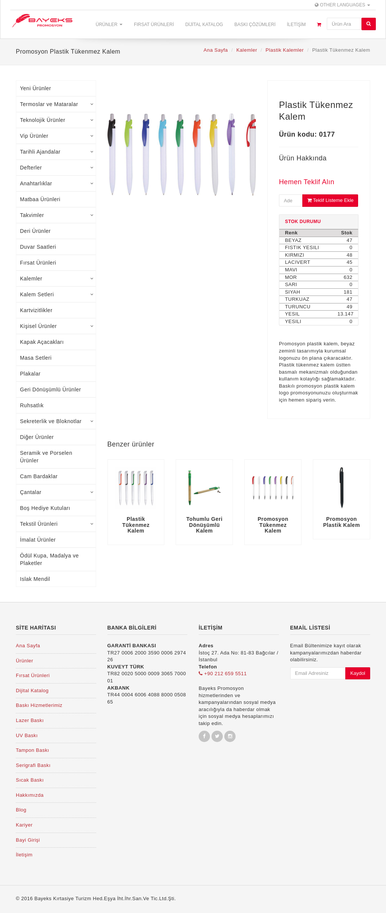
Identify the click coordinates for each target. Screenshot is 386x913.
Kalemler (246, 50)
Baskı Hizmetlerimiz (39, 705)
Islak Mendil (35, 579)
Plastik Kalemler (285, 50)
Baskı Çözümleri (255, 24)
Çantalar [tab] (57, 492)
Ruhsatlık (32, 405)
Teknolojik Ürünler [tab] (57, 120)
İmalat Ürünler (38, 540)
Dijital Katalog (204, 24)
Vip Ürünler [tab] (57, 136)
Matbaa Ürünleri (40, 199)
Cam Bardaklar (39, 476)
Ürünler (109, 24)
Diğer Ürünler (37, 437)
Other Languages (342, 5)
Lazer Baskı (30, 720)
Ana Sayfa (216, 50)
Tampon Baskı (32, 750)
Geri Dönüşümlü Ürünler (50, 389)
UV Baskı (27, 735)
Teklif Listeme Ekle (330, 200)
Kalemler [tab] (57, 279)
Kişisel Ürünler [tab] (57, 326)
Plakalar (30, 374)
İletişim (296, 24)
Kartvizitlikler (36, 310)
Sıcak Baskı (30, 780)
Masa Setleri (36, 358)
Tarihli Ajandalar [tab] (57, 152)
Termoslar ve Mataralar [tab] (57, 104)
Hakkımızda (30, 795)
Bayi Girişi (28, 840)
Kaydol (357, 673)
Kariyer (24, 825)
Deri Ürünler (35, 231)
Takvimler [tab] (57, 215)
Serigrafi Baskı (33, 765)
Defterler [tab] (57, 168)
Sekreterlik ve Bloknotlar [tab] (57, 421)
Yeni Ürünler (35, 88)
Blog (21, 810)
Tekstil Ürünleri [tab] (57, 524)
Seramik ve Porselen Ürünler (46, 456)
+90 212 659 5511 (223, 673)
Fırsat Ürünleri (154, 24)
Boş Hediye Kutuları (45, 508)
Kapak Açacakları (42, 342)
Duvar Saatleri (38, 247)
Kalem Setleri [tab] (57, 294)
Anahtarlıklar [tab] (57, 183)
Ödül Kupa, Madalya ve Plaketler (49, 559)
